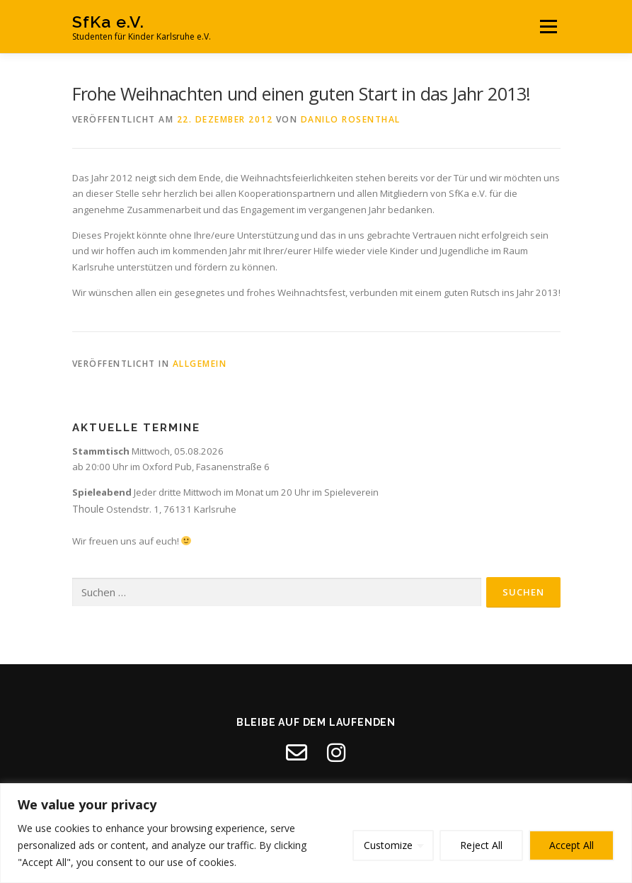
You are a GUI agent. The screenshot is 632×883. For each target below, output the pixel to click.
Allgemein (200, 364)
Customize (388, 845)
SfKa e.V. (108, 21)
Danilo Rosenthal (351, 119)
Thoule (88, 508)
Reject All (481, 845)
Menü (548, 26)
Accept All (571, 845)
